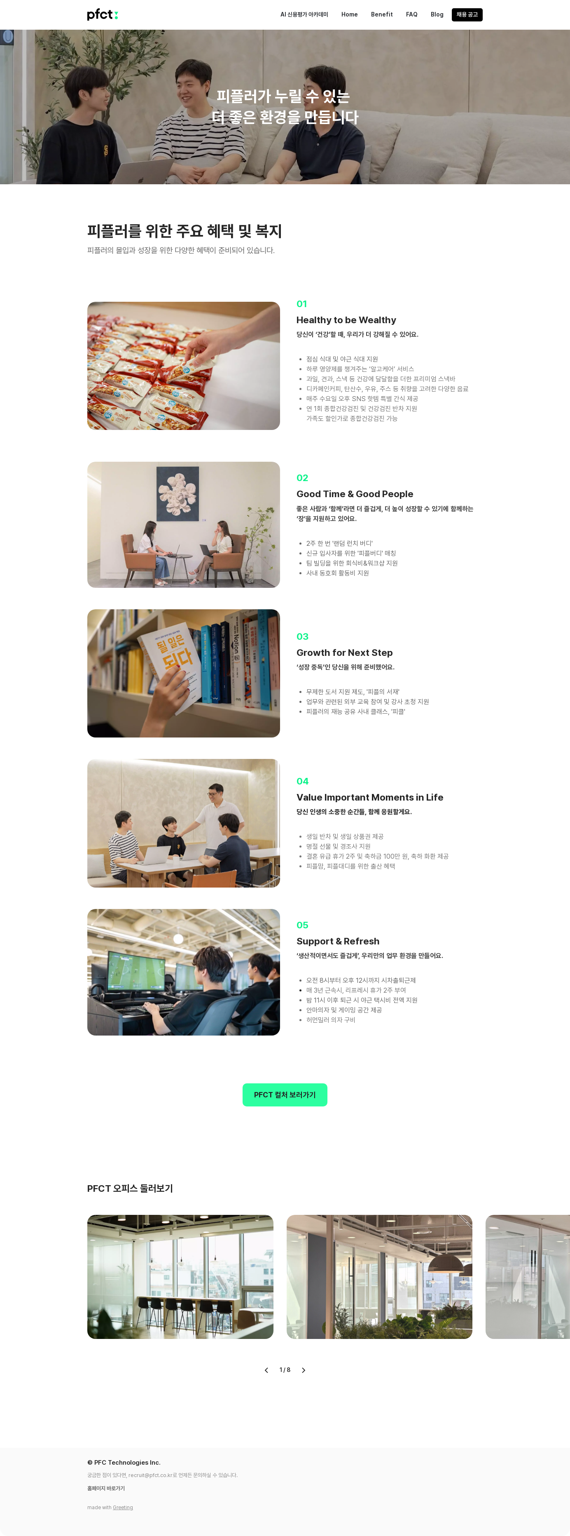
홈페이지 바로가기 (106, 1488)
